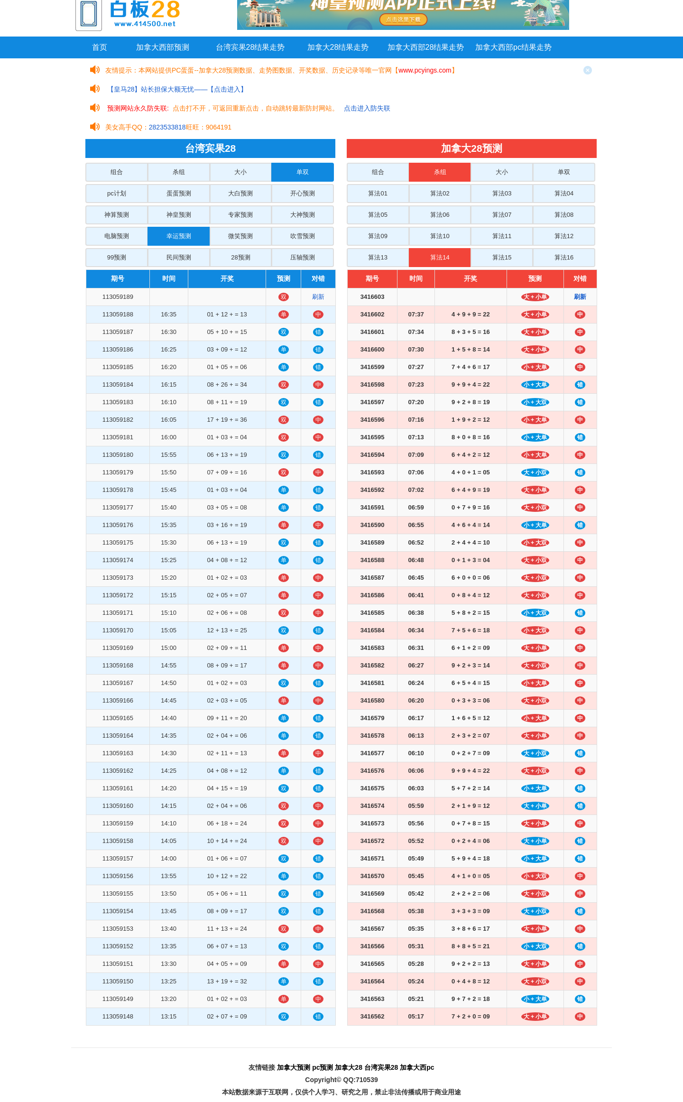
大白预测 (240, 193)
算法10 (439, 236)
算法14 (439, 257)
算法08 (563, 214)
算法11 (501, 236)
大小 (240, 172)
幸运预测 (178, 236)
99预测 (116, 257)
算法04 (563, 193)
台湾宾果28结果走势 (250, 47)
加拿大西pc (417, 1067)
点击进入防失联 (367, 108)
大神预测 (302, 214)
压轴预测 (302, 257)
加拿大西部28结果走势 (426, 47)
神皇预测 (178, 214)
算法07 (501, 214)
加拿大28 (348, 1067)
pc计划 (116, 193)
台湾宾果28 (381, 1067)
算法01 (377, 193)
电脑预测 (116, 236)
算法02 (439, 193)
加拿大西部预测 (162, 47)
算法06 (439, 214)
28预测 (240, 257)
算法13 (377, 257)
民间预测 (178, 257)
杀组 (179, 172)
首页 (99, 47)
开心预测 (302, 193)
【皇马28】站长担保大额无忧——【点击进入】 (177, 89)
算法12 (563, 236)
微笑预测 (240, 236)
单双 (302, 172)
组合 (117, 172)
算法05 (377, 214)
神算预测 (116, 214)
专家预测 (240, 214)
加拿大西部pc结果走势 (513, 47)
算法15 (501, 257)
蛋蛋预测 (178, 193)
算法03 (501, 193)
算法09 (377, 236)
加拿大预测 (293, 1067)
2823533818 (167, 127)
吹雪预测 (302, 236)
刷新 (318, 296)
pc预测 (322, 1067)
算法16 (563, 257)
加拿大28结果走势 (338, 47)
